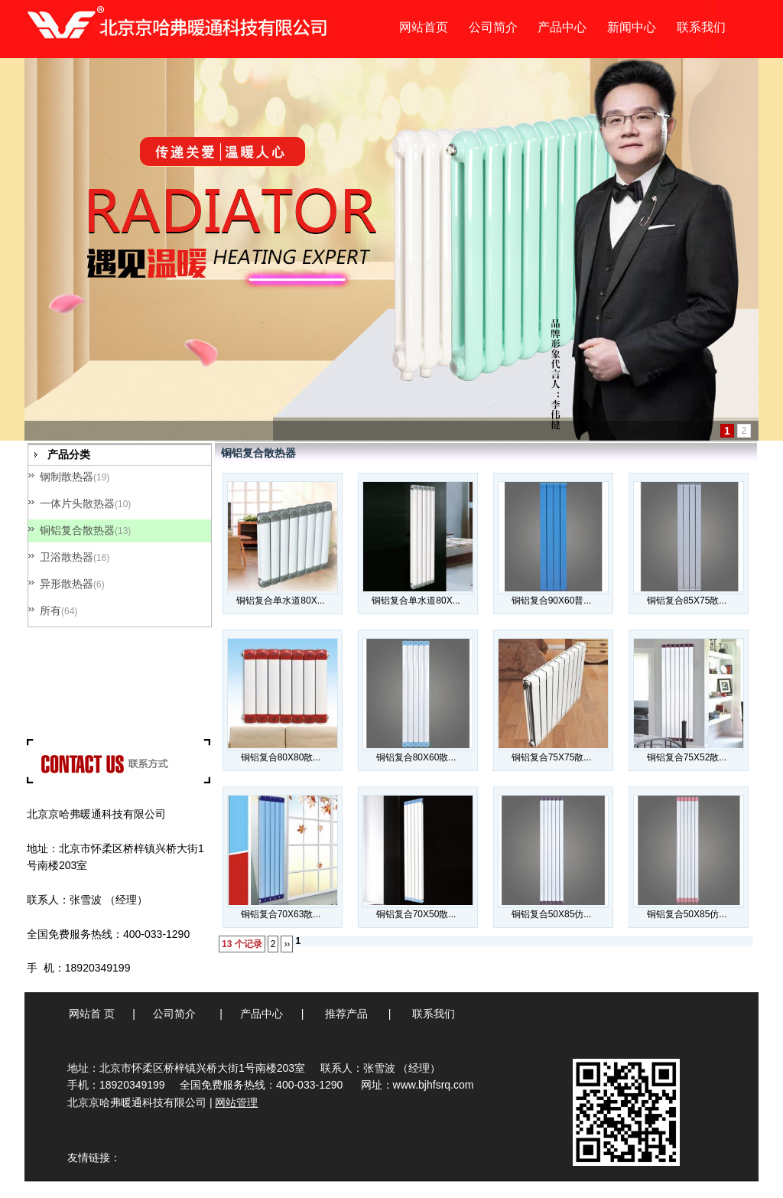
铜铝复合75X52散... (687, 757)
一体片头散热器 (77, 503)
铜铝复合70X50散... (416, 914)
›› (287, 944)
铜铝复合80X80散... (281, 757)
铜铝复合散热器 (77, 530)
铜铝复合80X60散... (416, 757)
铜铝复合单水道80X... (280, 600)
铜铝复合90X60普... (552, 600)
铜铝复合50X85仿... (552, 914)
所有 (50, 610)
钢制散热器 (66, 476)
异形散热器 (66, 584)
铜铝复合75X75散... (552, 757)
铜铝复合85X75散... (687, 600)
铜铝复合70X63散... (281, 914)
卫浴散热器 (66, 557)
